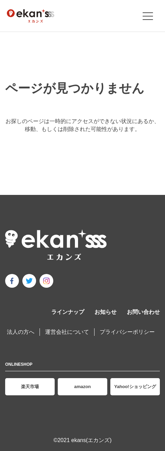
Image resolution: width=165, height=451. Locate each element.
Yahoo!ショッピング (135, 386)
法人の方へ (20, 332)
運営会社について (67, 332)
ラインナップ (67, 312)
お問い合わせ (143, 312)
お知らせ (106, 312)
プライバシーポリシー (127, 332)
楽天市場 (30, 386)
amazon (82, 386)
